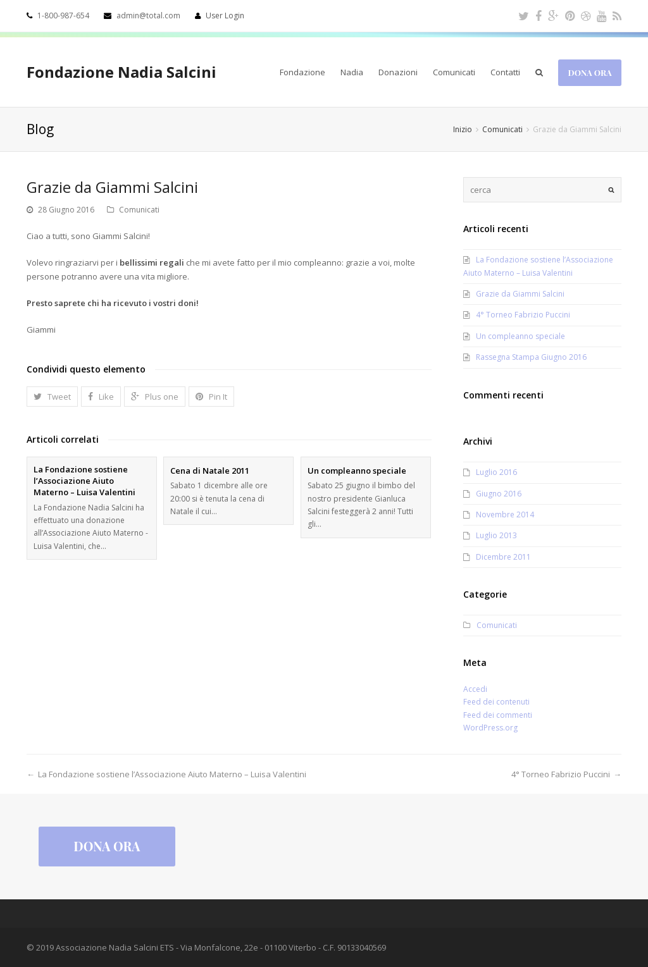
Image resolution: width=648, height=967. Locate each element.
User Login (225, 15)
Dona (590, 72)
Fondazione (302, 72)
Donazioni (398, 72)
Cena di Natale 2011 (209, 470)
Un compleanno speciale (357, 470)
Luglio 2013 (496, 535)
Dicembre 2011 (503, 556)
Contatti (505, 72)
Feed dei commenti (497, 715)
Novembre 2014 (505, 514)
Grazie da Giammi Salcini (520, 293)
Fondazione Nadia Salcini (121, 71)
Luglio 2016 (496, 472)
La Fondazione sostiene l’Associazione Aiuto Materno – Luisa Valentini (84, 481)
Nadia (351, 72)
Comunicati (454, 72)
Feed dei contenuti (496, 701)
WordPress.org (490, 727)
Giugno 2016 (498, 493)
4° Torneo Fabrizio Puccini (523, 314)
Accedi (475, 689)
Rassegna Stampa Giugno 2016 (531, 357)
